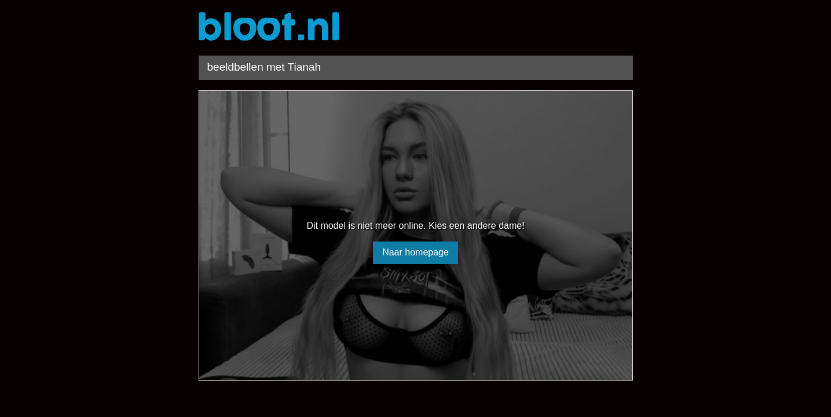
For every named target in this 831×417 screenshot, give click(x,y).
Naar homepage (415, 252)
